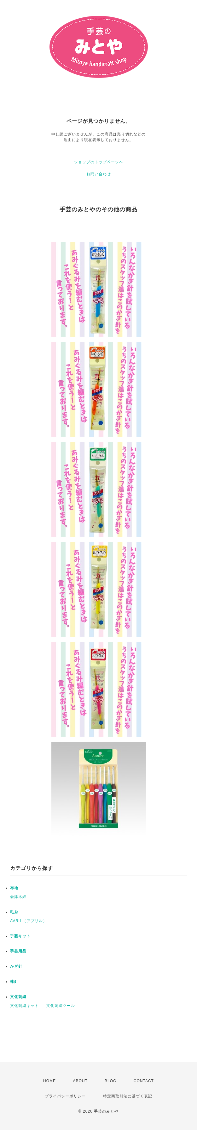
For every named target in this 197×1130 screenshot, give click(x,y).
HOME (49, 1081)
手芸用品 (18, 951)
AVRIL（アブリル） (28, 921)
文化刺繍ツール (60, 1005)
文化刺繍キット (24, 1005)
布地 (14, 888)
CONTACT (144, 1081)
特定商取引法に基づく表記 (127, 1096)
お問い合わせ (98, 174)
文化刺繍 (18, 997)
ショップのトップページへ (98, 162)
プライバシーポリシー (65, 1096)
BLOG (110, 1081)
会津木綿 (18, 897)
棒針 (14, 981)
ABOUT (80, 1081)
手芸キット (20, 936)
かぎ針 (16, 966)
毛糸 (14, 912)
